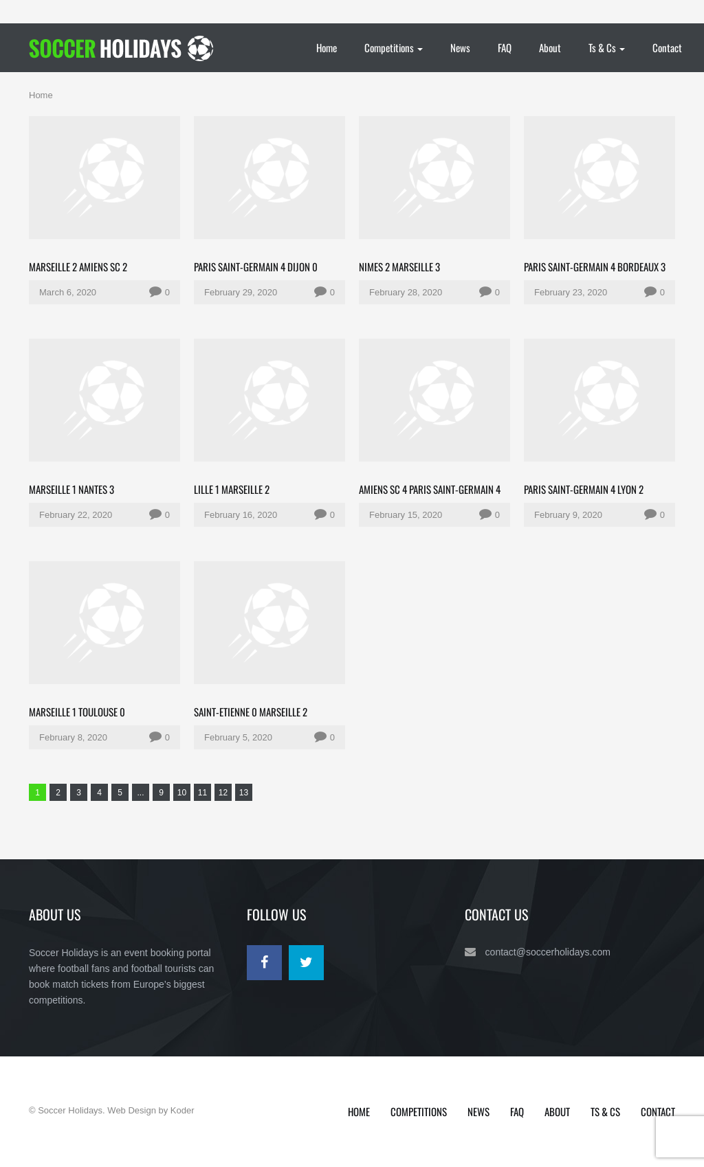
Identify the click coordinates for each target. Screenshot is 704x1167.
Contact (667, 47)
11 (202, 792)
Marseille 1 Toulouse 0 (77, 711)
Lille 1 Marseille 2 (232, 489)
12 (223, 792)
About (550, 47)
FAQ (505, 47)
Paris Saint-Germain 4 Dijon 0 (256, 266)
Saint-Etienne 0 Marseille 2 (250, 711)
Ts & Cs (606, 47)
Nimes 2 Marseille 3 (399, 266)
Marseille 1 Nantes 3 (71, 489)
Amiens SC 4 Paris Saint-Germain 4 (429, 489)
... (140, 792)
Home (326, 47)
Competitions (393, 47)
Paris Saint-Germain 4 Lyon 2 (584, 489)
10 (181, 792)
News (460, 47)
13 (243, 792)
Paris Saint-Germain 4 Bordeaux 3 (595, 266)
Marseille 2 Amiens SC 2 (78, 266)
